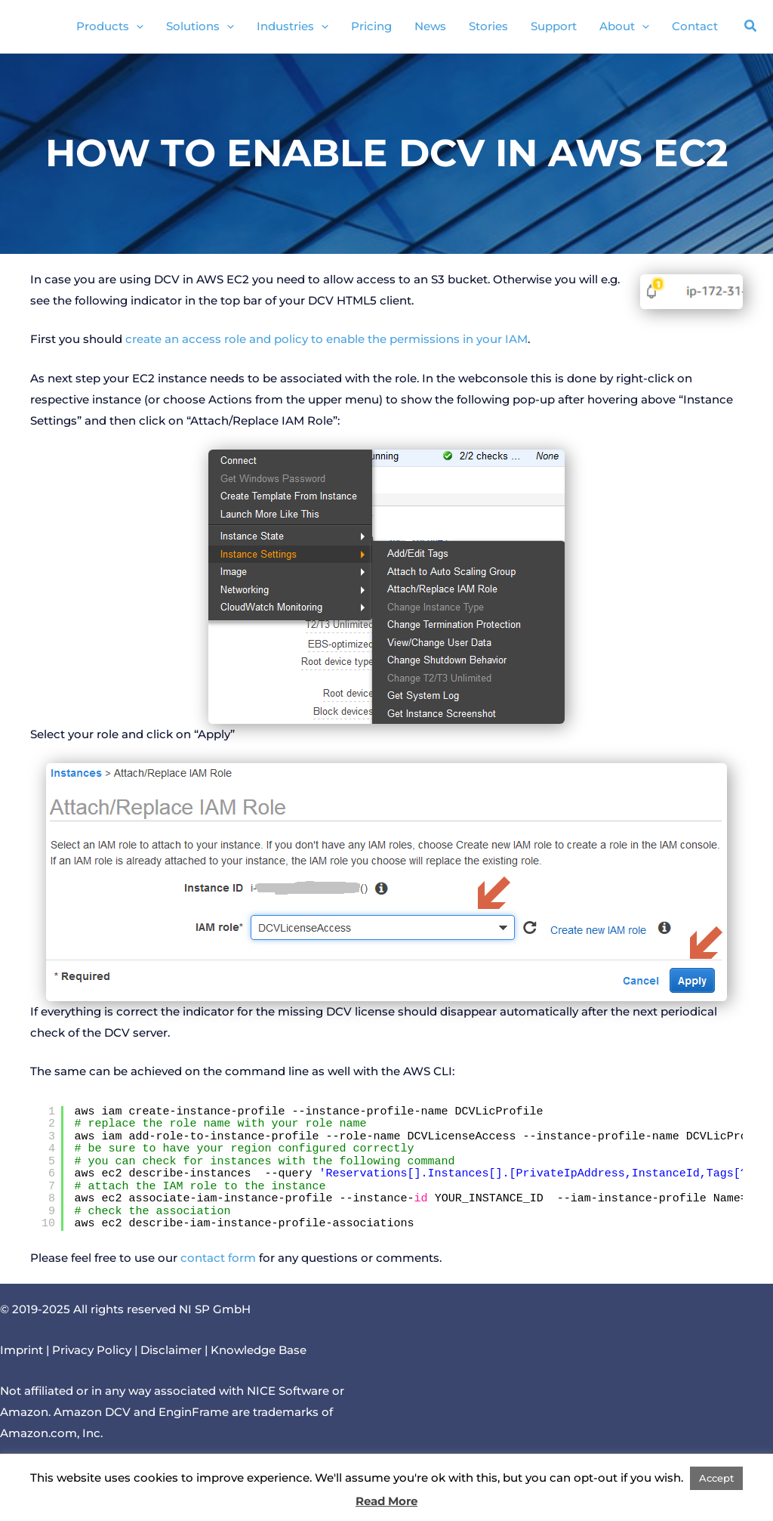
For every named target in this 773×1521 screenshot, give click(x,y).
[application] (136, 26)
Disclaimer (171, 1350)
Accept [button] (716, 1478)
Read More (386, 1501)
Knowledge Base (258, 1350)
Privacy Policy (91, 1350)
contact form (218, 1257)
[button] (751, 28)
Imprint (21, 1350)
